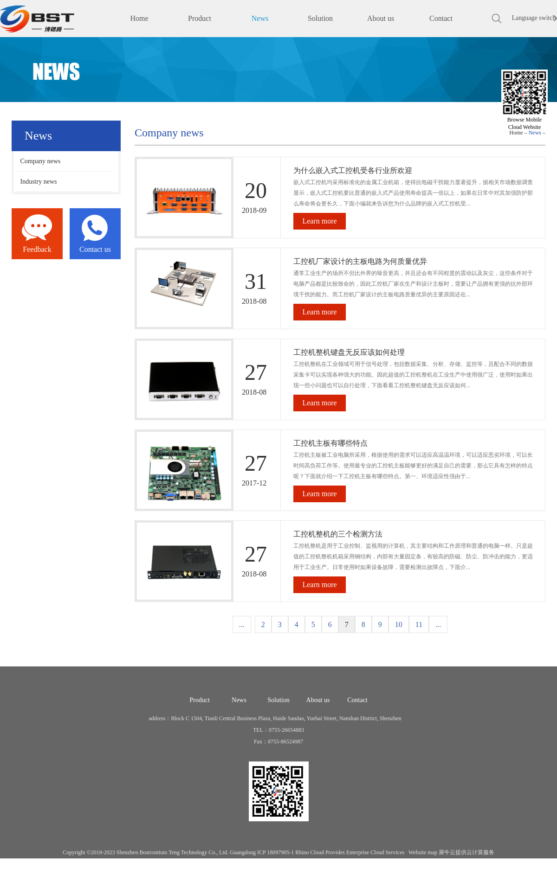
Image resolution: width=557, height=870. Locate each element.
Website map (421, 852)
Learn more (319, 221)
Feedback (37, 249)
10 (398, 624)
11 (418, 624)
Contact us (95, 249)
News (535, 132)
